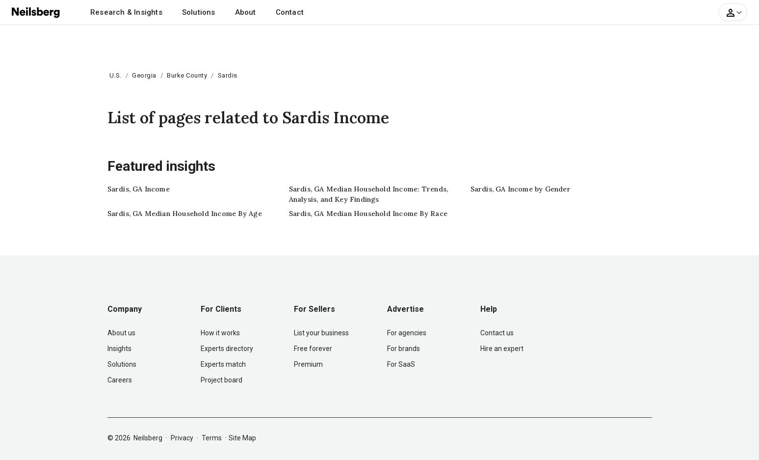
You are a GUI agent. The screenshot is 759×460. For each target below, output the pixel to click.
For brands (403, 348)
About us (121, 333)
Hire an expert (501, 348)
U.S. (115, 75)
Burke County (187, 75)
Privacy (182, 438)
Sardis (227, 75)
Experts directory (227, 348)
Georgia (144, 75)
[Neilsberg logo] (36, 12)
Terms (212, 438)
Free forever (313, 348)
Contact (290, 12)
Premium (308, 364)
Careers (119, 380)
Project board (221, 380)
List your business (321, 333)
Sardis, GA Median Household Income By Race (368, 213)
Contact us (497, 333)
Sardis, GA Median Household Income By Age (184, 213)
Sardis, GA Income (138, 189)
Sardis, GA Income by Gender (521, 189)
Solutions (198, 12)
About (245, 12)
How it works (220, 333)
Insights (119, 348)
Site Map (242, 438)
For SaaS (401, 364)
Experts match (223, 364)
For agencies (406, 333)
